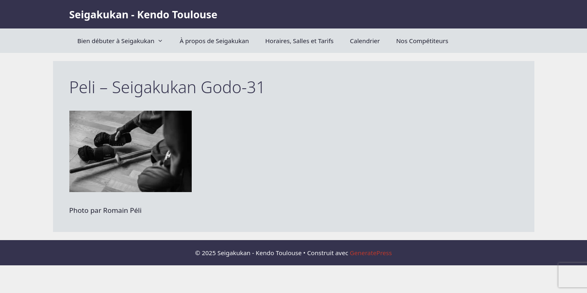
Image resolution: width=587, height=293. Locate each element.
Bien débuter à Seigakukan (125, 40)
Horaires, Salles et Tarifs (299, 41)
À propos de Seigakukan (214, 41)
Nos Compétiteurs (422, 41)
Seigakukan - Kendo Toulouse (143, 14)
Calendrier (365, 41)
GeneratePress (371, 253)
